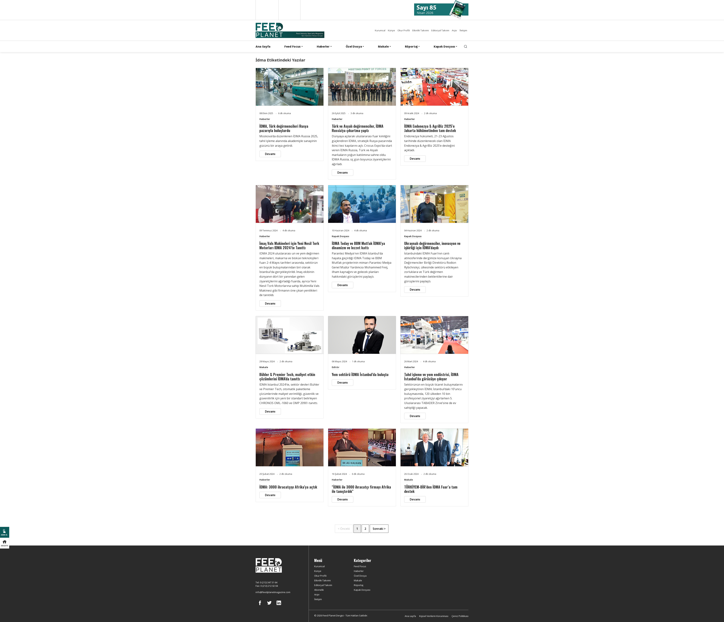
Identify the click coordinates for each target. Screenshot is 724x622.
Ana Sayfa (263, 46)
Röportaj (358, 585)
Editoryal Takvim (440, 30)
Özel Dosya (360, 575)
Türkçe (289, 10)
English (267, 10)
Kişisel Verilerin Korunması (433, 616)
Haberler (264, 119)
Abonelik (319, 589)
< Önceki (344, 529)
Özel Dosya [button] (354, 46)
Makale (263, 367)
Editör (335, 367)
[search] (465, 46)
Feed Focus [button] (292, 46)
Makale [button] (383, 46)
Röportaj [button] (411, 46)
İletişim (463, 30)
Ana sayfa (410, 616)
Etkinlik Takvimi (420, 30)
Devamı (270, 154)
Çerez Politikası (460, 616)
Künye (391, 30)
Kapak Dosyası (340, 236)
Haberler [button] (323, 46)
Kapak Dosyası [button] (444, 46)
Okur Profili (403, 30)
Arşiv (454, 30)
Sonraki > (379, 529)
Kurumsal (380, 30)
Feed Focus (360, 566)
